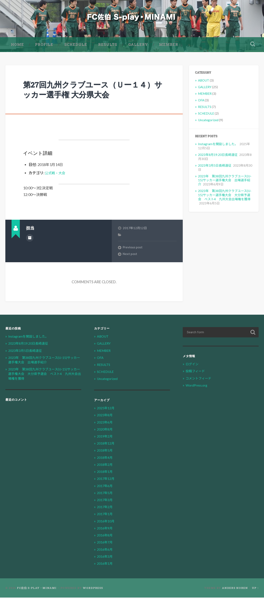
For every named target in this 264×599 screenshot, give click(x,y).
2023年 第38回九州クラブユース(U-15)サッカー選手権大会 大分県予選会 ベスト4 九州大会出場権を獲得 (224, 196)
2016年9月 (105, 529)
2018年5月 (105, 452)
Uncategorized (208, 121)
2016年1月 (105, 565)
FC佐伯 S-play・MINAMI (37, 589)
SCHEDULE (75, 45)
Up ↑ (255, 589)
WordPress (93, 589)
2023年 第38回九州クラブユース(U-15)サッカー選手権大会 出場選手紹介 (224, 182)
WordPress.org (198, 386)
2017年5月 (105, 494)
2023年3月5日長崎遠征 (214, 167)
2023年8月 (105, 416)
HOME (17, 45)
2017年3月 (105, 501)
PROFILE (44, 45)
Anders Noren (235, 589)
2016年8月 (105, 537)
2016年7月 (105, 544)
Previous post (133, 248)
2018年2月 (105, 466)
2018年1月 (105, 473)
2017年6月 (105, 487)
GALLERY (138, 45)
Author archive (29, 239)
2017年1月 (105, 515)
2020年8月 (105, 430)
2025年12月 (106, 409)
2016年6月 (105, 551)
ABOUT (203, 82)
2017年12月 (106, 480)
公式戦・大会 (56, 174)
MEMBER (168, 45)
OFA (201, 101)
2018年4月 (105, 459)
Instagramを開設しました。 (218, 145)
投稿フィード (196, 372)
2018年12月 (106, 445)
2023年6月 (105, 423)
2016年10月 (106, 522)
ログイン (193, 365)
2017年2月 (105, 508)
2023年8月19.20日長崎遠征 (217, 156)
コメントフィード (200, 379)
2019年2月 (105, 437)
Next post (130, 255)
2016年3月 (105, 558)
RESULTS (107, 45)
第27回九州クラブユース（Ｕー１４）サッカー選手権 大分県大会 (87, 90)
